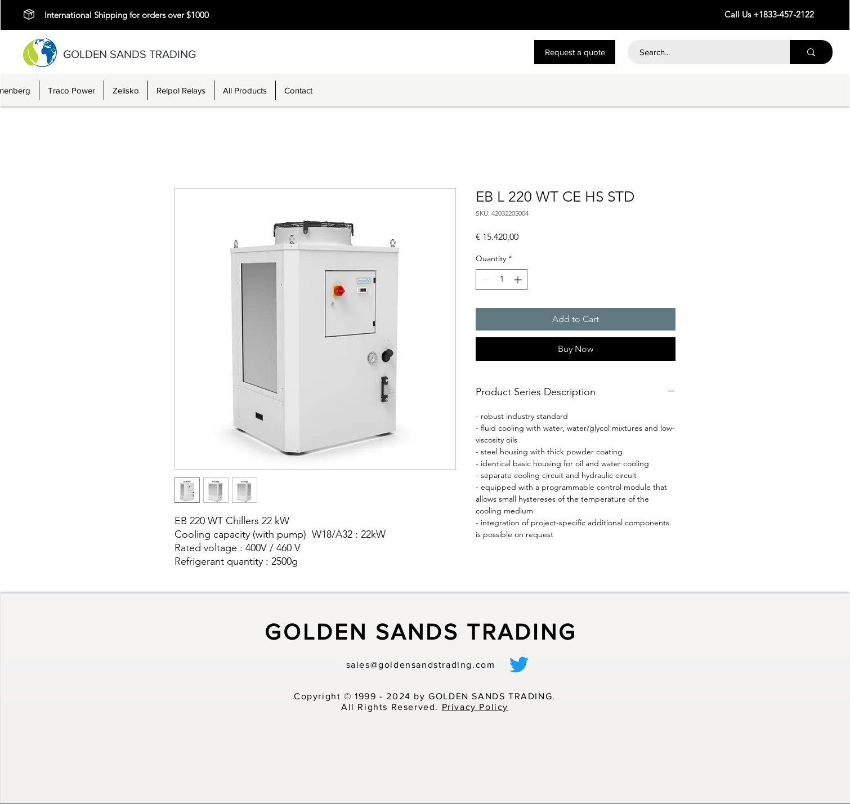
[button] (574, 52)
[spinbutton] (501, 279)
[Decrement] (484, 279)
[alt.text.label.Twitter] (519, 664)
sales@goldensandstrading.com (420, 664)
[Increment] (519, 279)
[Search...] (702, 52)
